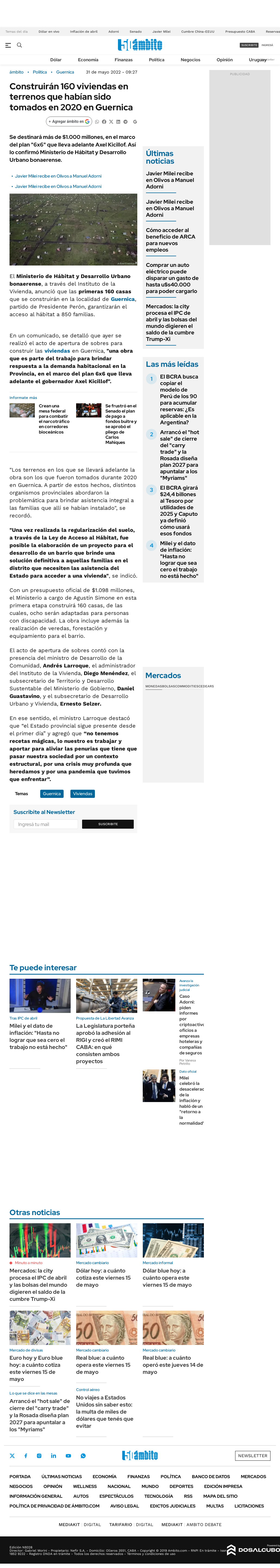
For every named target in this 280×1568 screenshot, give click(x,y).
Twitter (12, 1456)
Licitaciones (249, 1506)
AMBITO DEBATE (191, 1524)
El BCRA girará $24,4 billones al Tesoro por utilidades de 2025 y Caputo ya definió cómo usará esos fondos (179, 510)
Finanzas (124, 60)
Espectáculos (116, 1496)
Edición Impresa (223, 1486)
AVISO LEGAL (124, 1506)
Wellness (85, 1486)
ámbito (17, 72)
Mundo (150, 1486)
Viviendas (82, 794)
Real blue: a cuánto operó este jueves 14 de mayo (173, 1364)
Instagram (39, 1455)
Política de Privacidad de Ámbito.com (54, 1506)
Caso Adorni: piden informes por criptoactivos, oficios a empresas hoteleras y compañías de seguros (194, 1024)
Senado (136, 31)
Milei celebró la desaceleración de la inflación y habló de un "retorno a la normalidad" (195, 1100)
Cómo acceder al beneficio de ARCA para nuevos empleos (170, 240)
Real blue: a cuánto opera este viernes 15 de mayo (103, 1364)
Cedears (206, 686)
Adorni (113, 31)
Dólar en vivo (49, 31)
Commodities (186, 686)
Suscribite (108, 824)
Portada (20, 1476)
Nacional (119, 1486)
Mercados (253, 1476)
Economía (88, 60)
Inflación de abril (84, 31)
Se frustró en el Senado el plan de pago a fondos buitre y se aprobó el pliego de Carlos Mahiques (121, 424)
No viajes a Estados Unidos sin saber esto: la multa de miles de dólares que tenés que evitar (104, 1411)
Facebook (25, 1455)
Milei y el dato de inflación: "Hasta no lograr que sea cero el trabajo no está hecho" (179, 559)
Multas (215, 1506)
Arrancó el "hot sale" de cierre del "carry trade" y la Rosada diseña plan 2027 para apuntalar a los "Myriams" (179, 455)
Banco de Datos (211, 1476)
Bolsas (168, 686)
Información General (36, 1496)
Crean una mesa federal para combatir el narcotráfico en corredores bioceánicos (54, 419)
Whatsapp (83, 1455)
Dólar (56, 60)
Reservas (273, 31)
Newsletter (267, 59)
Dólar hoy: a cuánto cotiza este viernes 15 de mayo (103, 1277)
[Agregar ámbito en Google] (69, 121)
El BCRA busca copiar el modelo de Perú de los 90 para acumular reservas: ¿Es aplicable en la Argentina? (179, 399)
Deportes (181, 1486)
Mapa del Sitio (220, 1496)
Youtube (68, 1456)
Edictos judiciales (172, 1506)
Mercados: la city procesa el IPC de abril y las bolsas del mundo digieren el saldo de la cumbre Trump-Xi (171, 323)
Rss (188, 1496)
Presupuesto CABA (240, 31)
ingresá (267, 45)
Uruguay (258, 60)
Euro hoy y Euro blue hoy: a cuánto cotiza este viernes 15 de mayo (36, 1368)
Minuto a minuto (28, 1262)
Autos (81, 1496)
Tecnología (158, 1496)
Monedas (153, 686)
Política (156, 60)
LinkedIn (53, 1455)
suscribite (249, 45)
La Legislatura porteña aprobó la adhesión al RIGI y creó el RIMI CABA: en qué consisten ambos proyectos (105, 1043)
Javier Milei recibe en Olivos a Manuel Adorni (58, 176)
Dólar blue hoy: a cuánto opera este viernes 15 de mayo (167, 1277)
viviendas (57, 350)
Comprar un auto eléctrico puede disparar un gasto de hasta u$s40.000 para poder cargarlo (172, 278)
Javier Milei (161, 31)
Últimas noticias (62, 1476)
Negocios (190, 60)
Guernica (65, 72)
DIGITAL (80, 1524)
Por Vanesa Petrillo (187, 1062)
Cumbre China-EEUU (197, 31)
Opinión (225, 60)
